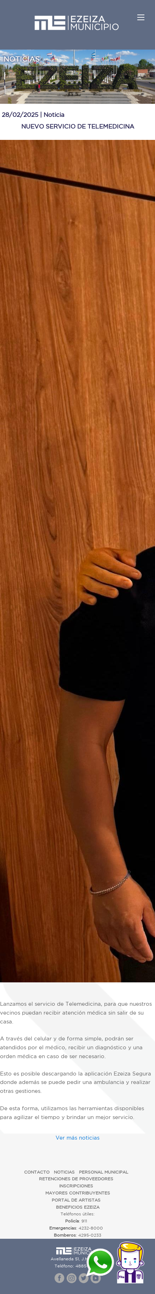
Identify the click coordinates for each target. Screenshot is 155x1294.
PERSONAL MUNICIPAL (103, 1172)
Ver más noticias (77, 1138)
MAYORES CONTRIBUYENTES (77, 1193)
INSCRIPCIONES (76, 1186)
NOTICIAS (64, 1172)
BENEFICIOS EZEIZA (77, 1207)
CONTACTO (37, 1172)
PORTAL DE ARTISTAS (76, 1200)
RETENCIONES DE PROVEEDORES (76, 1178)
